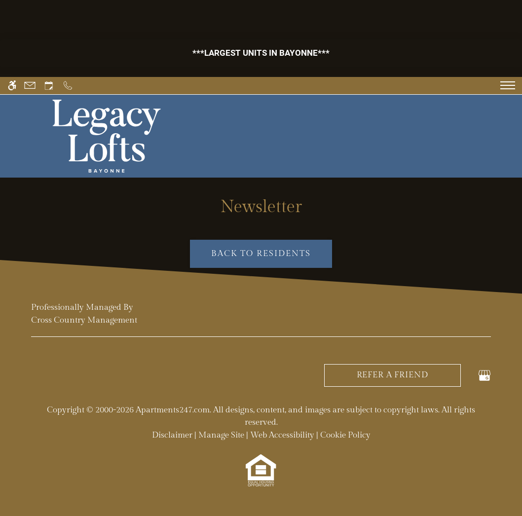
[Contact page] (30, 85)
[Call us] (68, 85)
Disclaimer (172, 435)
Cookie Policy (345, 435)
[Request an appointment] (49, 85)
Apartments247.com (173, 410)
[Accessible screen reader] (12, 85)
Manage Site (221, 435)
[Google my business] (484, 375)
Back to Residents (261, 253)
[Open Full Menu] (508, 85)
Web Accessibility (282, 435)
